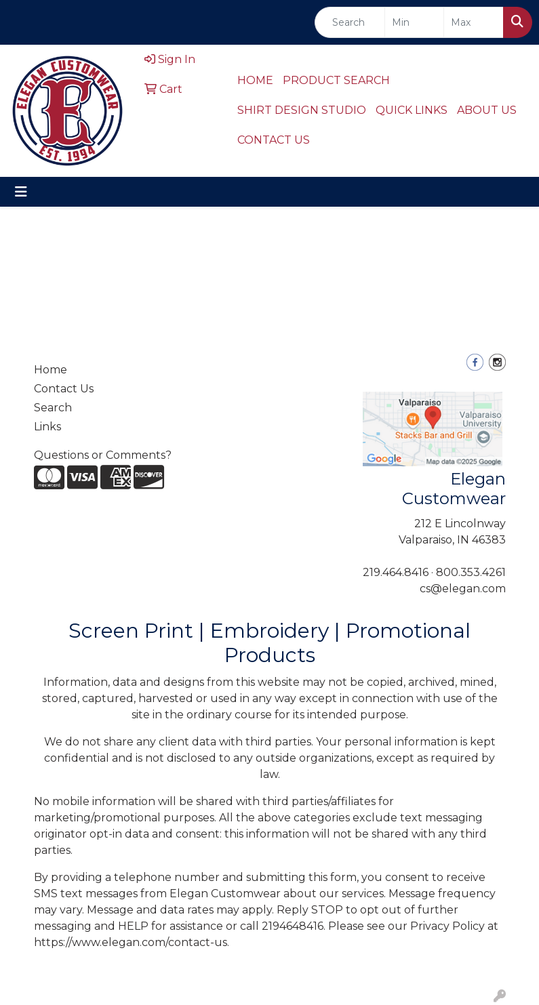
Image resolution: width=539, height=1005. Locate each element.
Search (53, 407)
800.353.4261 (471, 572)
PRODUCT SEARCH (336, 80)
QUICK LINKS (411, 110)
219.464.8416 (395, 572)
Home (50, 369)
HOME (255, 80)
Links (47, 426)
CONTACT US (273, 140)
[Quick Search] (350, 22)
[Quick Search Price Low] (414, 22)
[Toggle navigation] (21, 191)
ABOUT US (487, 110)
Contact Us (64, 388)
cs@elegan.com (463, 588)
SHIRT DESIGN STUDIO (301, 110)
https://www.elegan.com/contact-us (130, 942)
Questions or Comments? (103, 455)
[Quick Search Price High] (473, 22)
